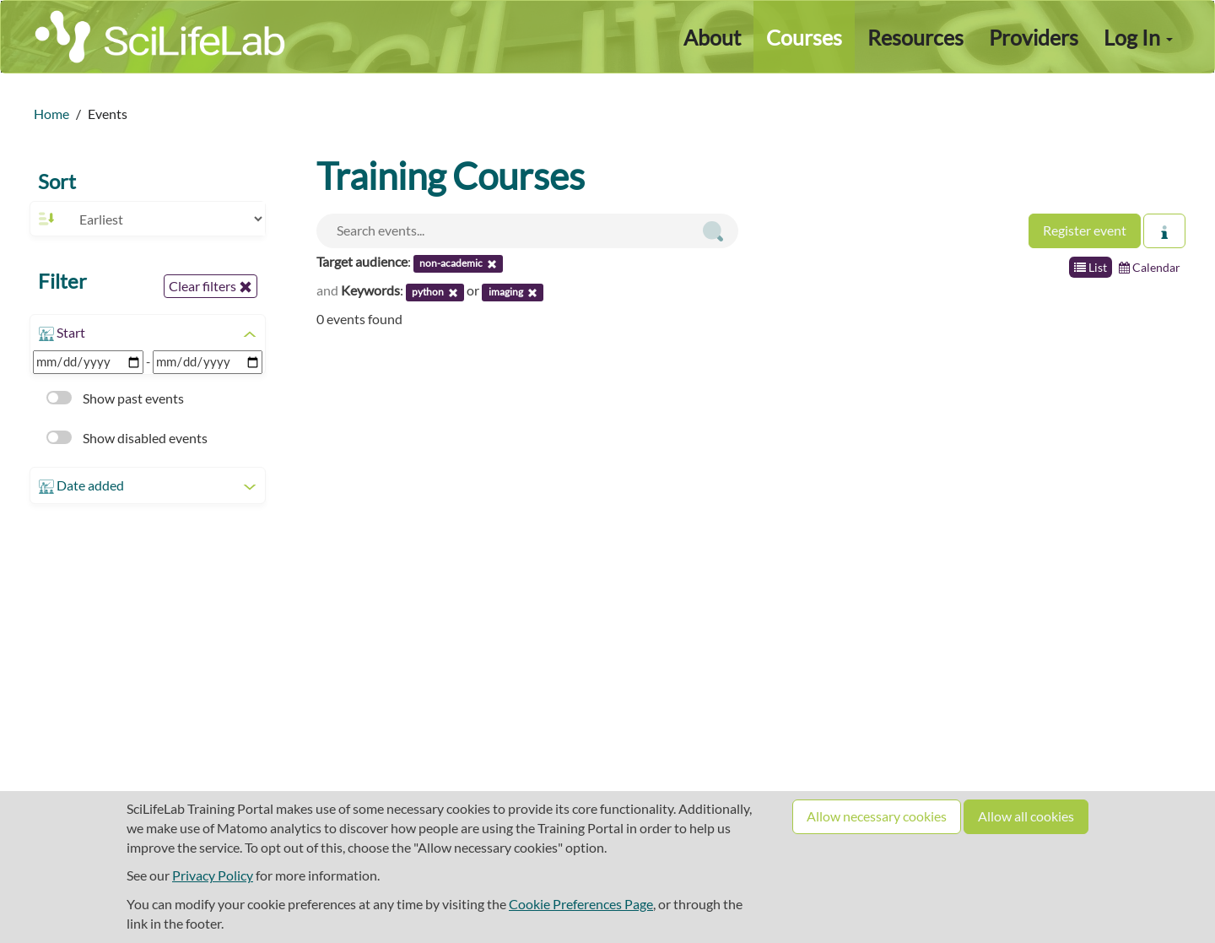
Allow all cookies (1026, 816)
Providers (1033, 37)
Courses (804, 37)
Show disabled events (127, 438)
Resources (915, 37)
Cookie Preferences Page (581, 904)
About (712, 37)
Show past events (115, 398)
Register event (1084, 230)
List (1090, 267)
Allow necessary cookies (877, 816)
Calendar (1149, 267)
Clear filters (210, 286)
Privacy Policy (212, 875)
